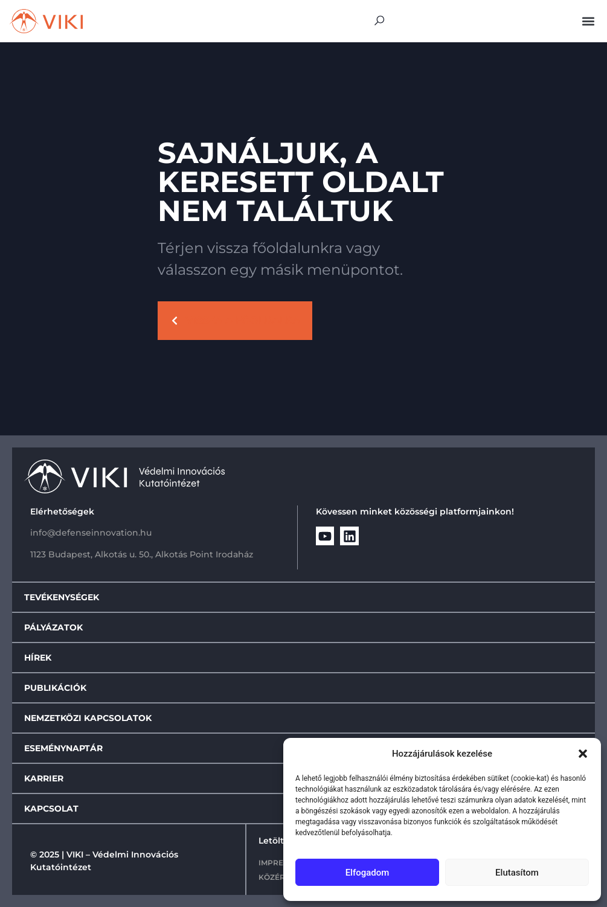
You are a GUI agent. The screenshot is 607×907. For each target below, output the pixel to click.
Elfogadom (367, 872)
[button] (583, 754)
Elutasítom (517, 872)
